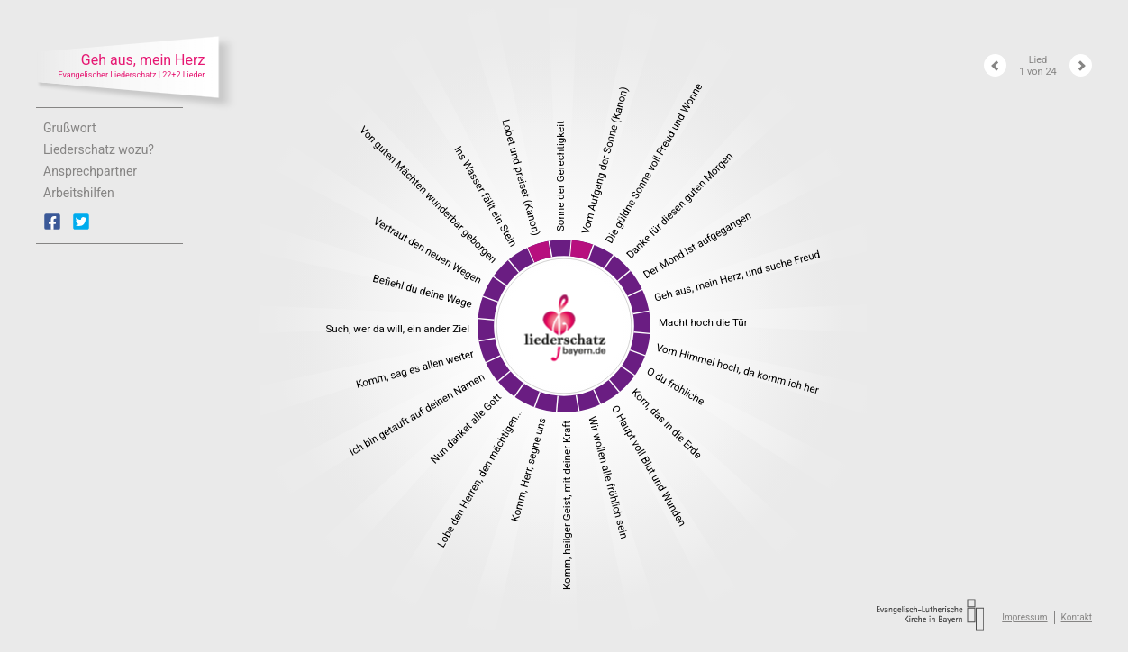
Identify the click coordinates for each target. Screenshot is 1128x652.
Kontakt (1076, 617)
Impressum (1024, 617)
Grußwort (69, 128)
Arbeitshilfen (78, 193)
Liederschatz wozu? (98, 149)
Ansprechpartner (90, 171)
